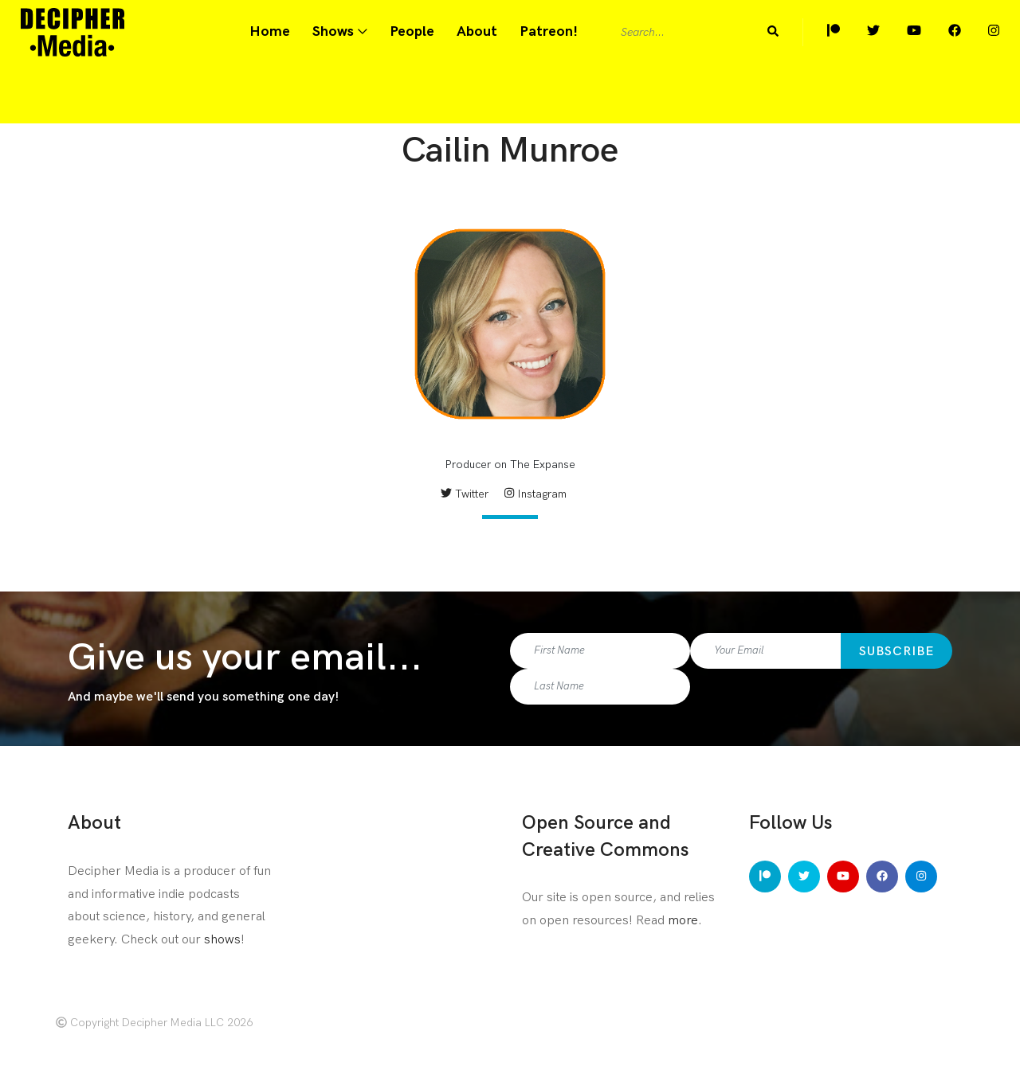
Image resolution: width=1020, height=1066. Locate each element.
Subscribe (896, 651)
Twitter (464, 494)
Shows (333, 31)
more (683, 920)
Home (269, 31)
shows (222, 939)
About (477, 31)
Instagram (535, 494)
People (412, 31)
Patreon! (549, 31)
